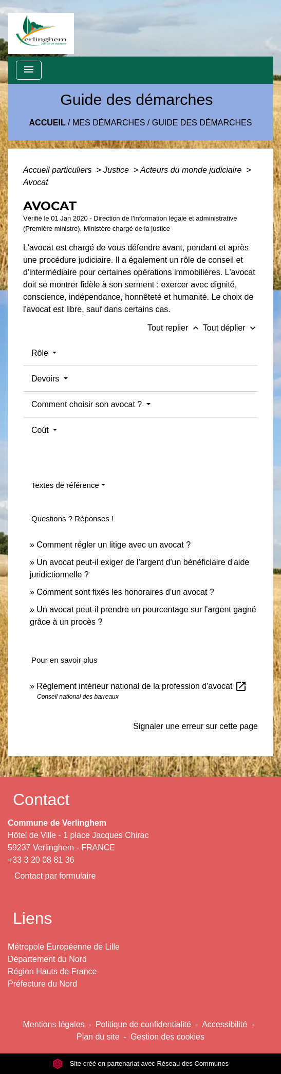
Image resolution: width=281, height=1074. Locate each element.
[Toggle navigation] (29, 70)
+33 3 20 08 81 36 (41, 859)
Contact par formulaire (55, 875)
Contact (41, 799)
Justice (117, 170)
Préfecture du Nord (42, 983)
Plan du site (98, 1036)
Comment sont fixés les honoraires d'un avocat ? (125, 592)
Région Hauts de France (52, 971)
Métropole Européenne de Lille (64, 946)
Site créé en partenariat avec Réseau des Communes (140, 1063)
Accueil (47, 122)
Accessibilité (224, 1024)
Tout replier (175, 327)
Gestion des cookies (167, 1036)
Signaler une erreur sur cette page (195, 726)
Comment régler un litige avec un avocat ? (113, 544)
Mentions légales (54, 1024)
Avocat (35, 182)
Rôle (40, 353)
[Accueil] (41, 28)
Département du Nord (47, 959)
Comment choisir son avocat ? (87, 404)
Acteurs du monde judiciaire (192, 170)
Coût (41, 430)
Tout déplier (230, 327)
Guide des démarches (202, 122)
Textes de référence (65, 485)
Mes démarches (108, 122)
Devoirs (46, 378)
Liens (32, 918)
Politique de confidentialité (143, 1024)
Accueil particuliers (58, 170)
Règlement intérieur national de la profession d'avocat (141, 686)
